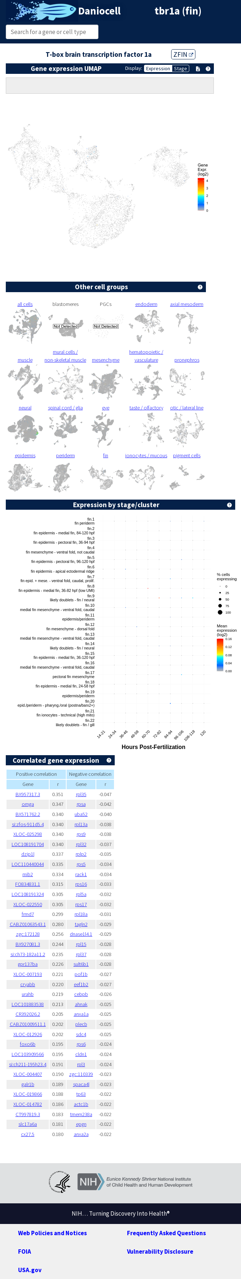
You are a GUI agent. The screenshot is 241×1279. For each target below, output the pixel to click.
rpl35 (81, 794)
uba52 (81, 814)
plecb (81, 1024)
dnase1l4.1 (81, 934)
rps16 (81, 884)
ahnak (81, 1004)
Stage (180, 68)
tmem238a (81, 1114)
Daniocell (99, 10)
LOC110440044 (28, 864)
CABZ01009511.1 (28, 1024)
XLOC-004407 (27, 1074)
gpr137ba (28, 964)
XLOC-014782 (27, 1104)
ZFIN (183, 54)
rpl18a (81, 914)
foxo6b (27, 1044)
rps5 (81, 864)
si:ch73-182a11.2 (27, 954)
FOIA (24, 1251)
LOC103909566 (28, 1054)
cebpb (81, 994)
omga (28, 804)
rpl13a (81, 824)
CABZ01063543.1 (28, 924)
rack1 (81, 874)
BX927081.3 (28, 944)
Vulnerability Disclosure (160, 1251)
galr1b (27, 1084)
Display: (133, 68)
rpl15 (81, 944)
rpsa (81, 804)
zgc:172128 (28, 934)
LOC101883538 (28, 1004)
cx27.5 (27, 1134)
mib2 (27, 874)
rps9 (81, 834)
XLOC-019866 (27, 1094)
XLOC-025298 (27, 834)
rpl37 (81, 954)
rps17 (81, 904)
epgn (81, 1124)
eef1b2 (81, 984)
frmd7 (28, 914)
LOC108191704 (28, 844)
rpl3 (81, 1064)
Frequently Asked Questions (166, 1233)
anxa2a (81, 1134)
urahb (28, 994)
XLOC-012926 (27, 1034)
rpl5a (81, 894)
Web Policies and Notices (52, 1233)
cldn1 (81, 1054)
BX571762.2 (28, 814)
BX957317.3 (28, 794)
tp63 (81, 1094)
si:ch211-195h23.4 (27, 1064)
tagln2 (81, 924)
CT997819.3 (28, 1114)
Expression (158, 68)
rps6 (81, 1044)
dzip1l (27, 854)
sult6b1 (81, 964)
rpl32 (81, 844)
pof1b (81, 974)
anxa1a (81, 1014)
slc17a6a (27, 1124)
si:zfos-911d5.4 (28, 824)
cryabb (27, 984)
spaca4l (81, 1084)
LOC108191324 (28, 894)
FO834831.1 (27, 884)
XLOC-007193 (27, 974)
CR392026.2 (28, 1014)
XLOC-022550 (27, 904)
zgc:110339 (81, 1074)
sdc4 (81, 1034)
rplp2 (81, 854)
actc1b (81, 1104)
